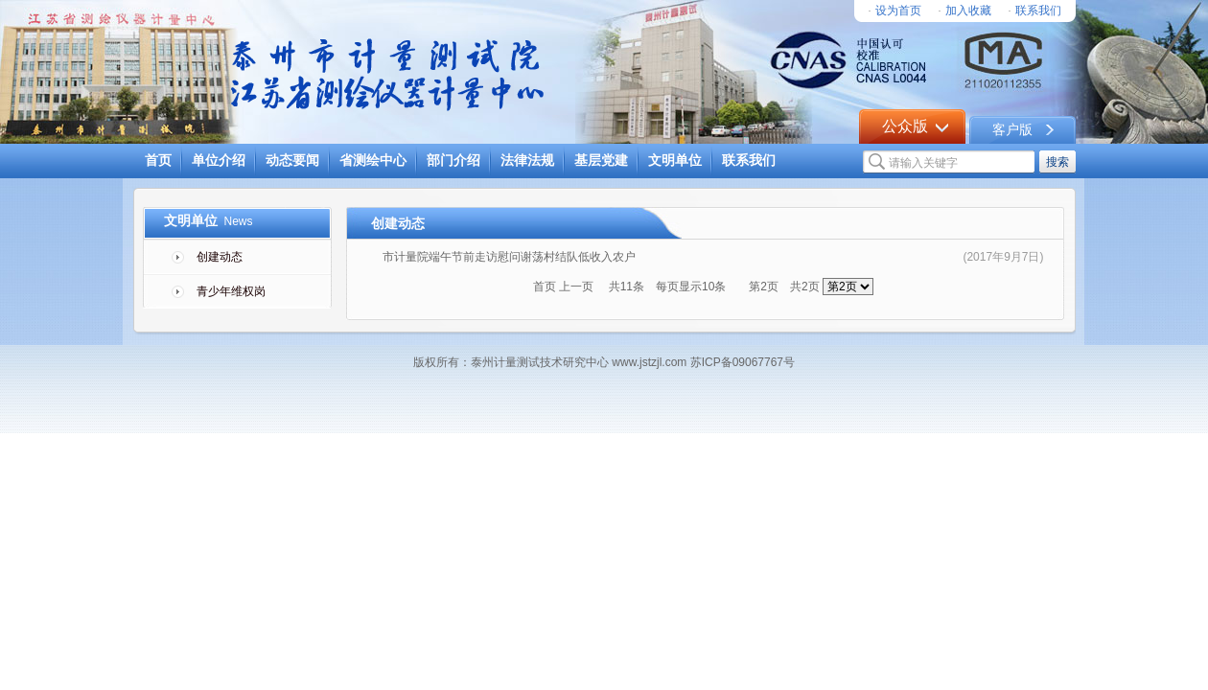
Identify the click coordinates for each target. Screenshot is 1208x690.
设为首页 (898, 10)
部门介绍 (453, 160)
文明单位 (675, 160)
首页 (158, 160)
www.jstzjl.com (649, 362)
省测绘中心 (373, 160)
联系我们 (1038, 10)
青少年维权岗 (231, 291)
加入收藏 (968, 10)
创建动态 (220, 257)
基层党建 (601, 160)
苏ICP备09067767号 (740, 362)
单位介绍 (218, 160)
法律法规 (527, 160)
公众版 (905, 126)
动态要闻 (292, 160)
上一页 (576, 286)
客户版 (1012, 130)
